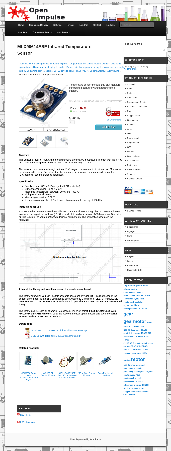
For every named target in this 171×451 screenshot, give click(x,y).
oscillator (128, 365)
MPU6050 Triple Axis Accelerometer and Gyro (29, 376)
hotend (127, 327)
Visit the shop (130, 69)
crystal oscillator (132, 305)
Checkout (22, 32)
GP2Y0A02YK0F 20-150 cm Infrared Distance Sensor (67, 375)
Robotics (131, 111)
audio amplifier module (133, 292)
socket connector (136, 388)
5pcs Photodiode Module (106, 374)
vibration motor (142, 392)
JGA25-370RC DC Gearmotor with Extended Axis (138, 343)
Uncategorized (133, 240)
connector (128, 299)
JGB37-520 (134, 346)
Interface (131, 152)
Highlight (131, 231)
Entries (132, 265)
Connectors (132, 97)
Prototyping (132, 165)
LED (144, 353)
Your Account (63, 32)
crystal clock (138, 299)
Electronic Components (137, 106)
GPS (129, 147)
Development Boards (136, 102)
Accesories (132, 84)
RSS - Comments (28, 422)
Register (131, 256)
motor (138, 359)
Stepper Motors (134, 116)
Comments (134, 270)
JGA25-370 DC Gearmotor (136, 336)
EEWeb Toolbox (134, 211)
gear (128, 313)
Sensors (131, 174)
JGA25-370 (146, 333)
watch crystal (129, 395)
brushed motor (143, 295)
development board (132, 309)
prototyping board (131, 372)
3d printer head (140, 285)
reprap (138, 385)
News (129, 236)
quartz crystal (146, 371)
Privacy (70, 25)
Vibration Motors (134, 179)
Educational (132, 227)
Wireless (131, 125)
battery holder (130, 295)
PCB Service (133, 161)
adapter (127, 289)
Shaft (126, 388)
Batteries (131, 93)
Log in (130, 261)
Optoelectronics (134, 156)
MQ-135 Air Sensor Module (48, 374)
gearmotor (135, 321)
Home (21, 25)
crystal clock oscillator (133, 302)
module (127, 360)
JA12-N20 (134, 327)
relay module (129, 385)
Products (110, 25)
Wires (129, 129)
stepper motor (130, 392)
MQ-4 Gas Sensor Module (87, 374)
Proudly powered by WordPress (85, 439)
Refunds (57, 25)
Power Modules (134, 138)
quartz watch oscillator (133, 381)
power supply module (133, 368)
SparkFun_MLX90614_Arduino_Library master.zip (59, 330)
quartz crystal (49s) (132, 375)
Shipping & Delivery (38, 25)
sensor (145, 385)
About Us (83, 25)
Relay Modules (133, 170)
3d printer (128, 285)
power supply (139, 365)
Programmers (133, 143)
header (149, 322)
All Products (113, 71)
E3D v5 (144, 309)
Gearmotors (132, 120)
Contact (97, 25)
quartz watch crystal (132, 378)
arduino (133, 289)
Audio (129, 88)
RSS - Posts (26, 415)
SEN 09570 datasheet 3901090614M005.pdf (55, 335)
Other (129, 134)
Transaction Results (42, 32)
